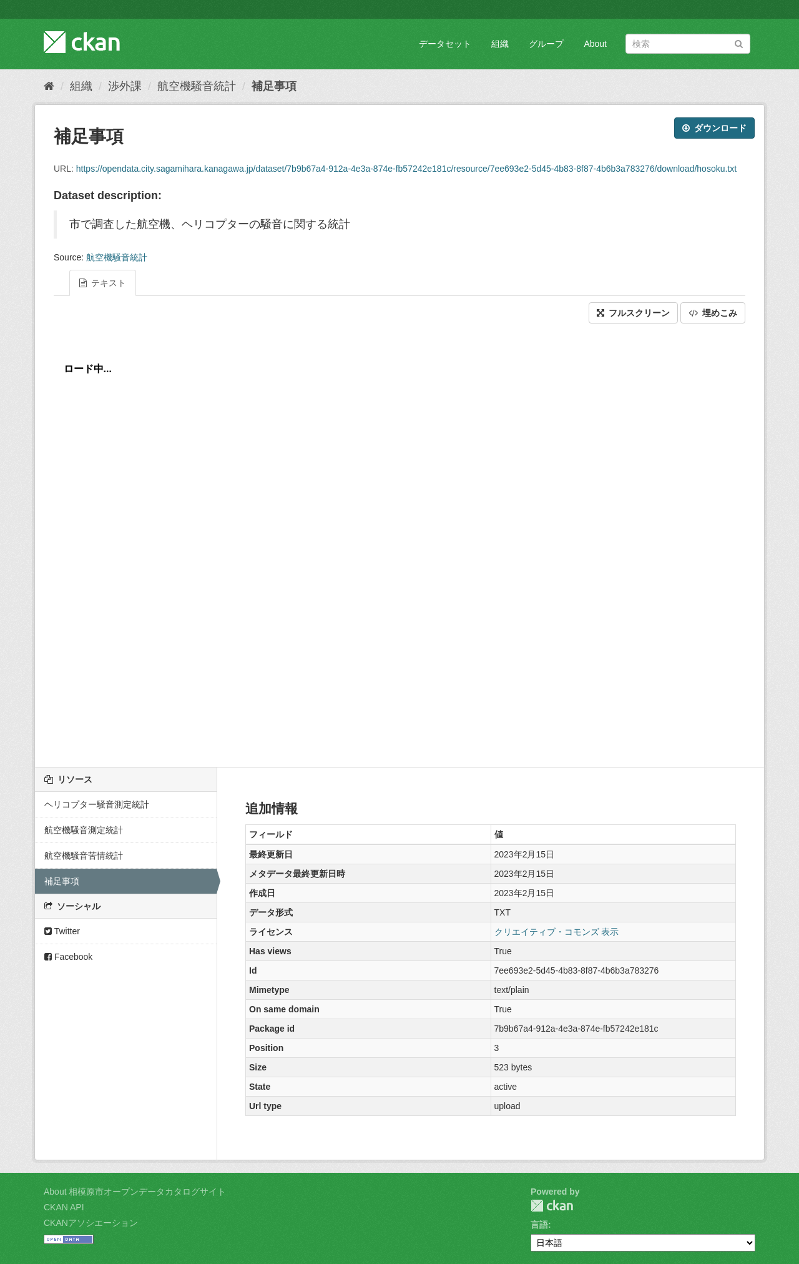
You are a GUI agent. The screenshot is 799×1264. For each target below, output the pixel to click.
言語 (539, 1225)
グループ (546, 44)
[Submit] (738, 42)
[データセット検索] (687, 44)
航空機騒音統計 (196, 86)
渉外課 (125, 86)
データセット (445, 44)
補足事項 (274, 86)
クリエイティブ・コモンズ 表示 (556, 932)
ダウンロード (714, 128)
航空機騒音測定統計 (83, 830)
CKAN (552, 1205)
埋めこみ (713, 313)
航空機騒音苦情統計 (83, 856)
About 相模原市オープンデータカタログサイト (135, 1192)
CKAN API (64, 1207)
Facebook (68, 957)
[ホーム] (49, 86)
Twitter (62, 931)
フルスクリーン (633, 313)
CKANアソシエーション (91, 1223)
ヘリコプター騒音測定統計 (96, 804)
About (595, 44)
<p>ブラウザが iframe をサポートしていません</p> (399, 542)
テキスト (102, 283)
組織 (500, 44)
